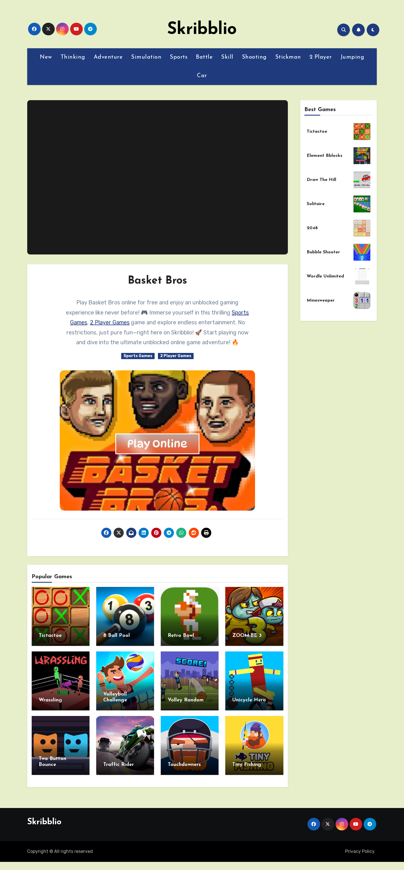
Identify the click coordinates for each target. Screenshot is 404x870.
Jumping (352, 57)
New (46, 57)
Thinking (73, 57)
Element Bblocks (324, 155)
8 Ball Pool (116, 635)
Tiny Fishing (246, 764)
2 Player (320, 57)
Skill (227, 57)
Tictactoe (50, 635)
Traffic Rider (118, 764)
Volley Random (186, 700)
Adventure (108, 57)
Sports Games (137, 355)
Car (202, 76)
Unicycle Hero (249, 700)
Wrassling (50, 700)
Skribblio (202, 29)
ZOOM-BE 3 (247, 635)
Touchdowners (184, 764)
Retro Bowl (181, 635)
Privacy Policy (360, 851)
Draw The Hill (321, 180)
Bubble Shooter (323, 252)
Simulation (146, 57)
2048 (312, 228)
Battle (204, 57)
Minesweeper (321, 300)
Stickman (288, 57)
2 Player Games (110, 322)
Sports (178, 57)
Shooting (254, 57)
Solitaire (316, 204)
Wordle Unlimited (325, 276)
